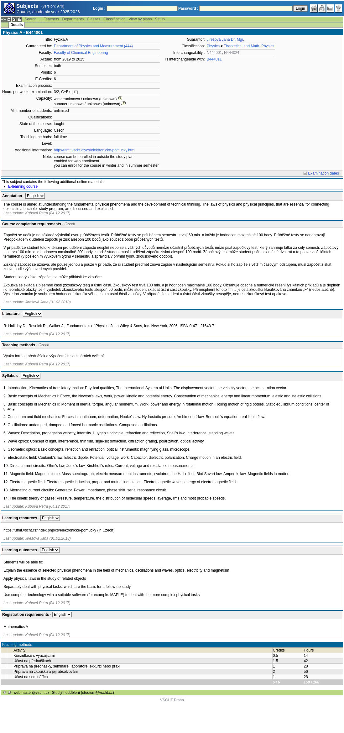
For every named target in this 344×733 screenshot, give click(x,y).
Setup (159, 19)
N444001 (214, 52)
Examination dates (323, 173)
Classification (114, 19)
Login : (99, 8)
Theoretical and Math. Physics (249, 46)
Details (16, 25)
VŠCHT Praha (172, 700)
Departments (73, 19)
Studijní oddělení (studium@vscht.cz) (83, 692)
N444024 (231, 52)
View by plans (140, 19)
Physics (213, 46)
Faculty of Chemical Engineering (81, 52)
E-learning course (23, 186)
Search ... (32, 19)
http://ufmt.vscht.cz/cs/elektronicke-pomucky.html (94, 150)
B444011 (214, 59)
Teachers (51, 19)
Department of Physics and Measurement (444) (93, 46)
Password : (188, 8)
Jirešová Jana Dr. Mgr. (225, 39)
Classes (93, 19)
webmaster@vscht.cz (31, 692)
